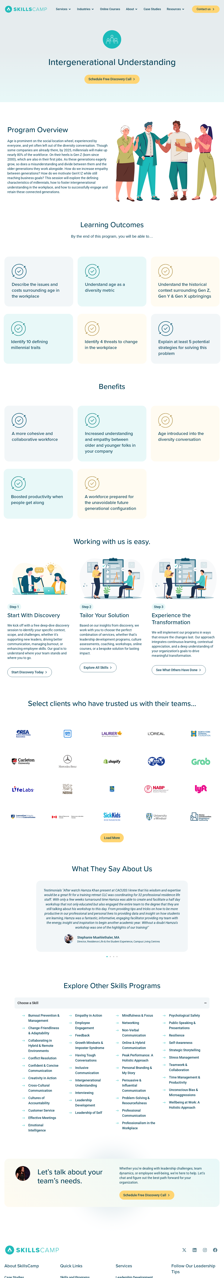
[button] (112, 839)
